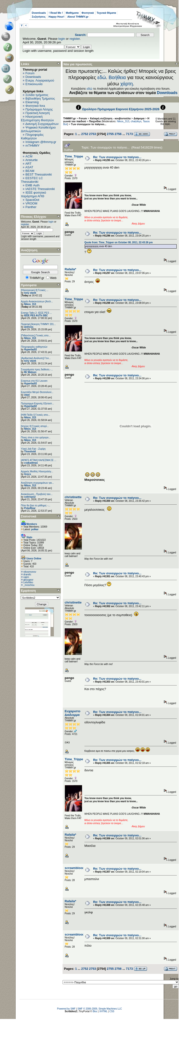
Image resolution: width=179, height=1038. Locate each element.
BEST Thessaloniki (39, 174)
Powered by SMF (66, 1008)
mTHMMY (33, 145)
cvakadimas (31, 462)
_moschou (28, 585)
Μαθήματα (72, 12)
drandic (27, 574)
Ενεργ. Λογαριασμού (40, 80)
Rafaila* (70, 269)
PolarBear (29, 508)
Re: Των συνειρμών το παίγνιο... (117, 157)
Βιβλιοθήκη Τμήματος (40, 98)
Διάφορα (139, 118)
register (75, 39)
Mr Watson (30, 372)
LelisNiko (28, 582)
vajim (26, 577)
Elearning (32, 102)
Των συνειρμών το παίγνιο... (88, 124)
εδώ (101, 77)
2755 (110, 134)
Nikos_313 (30, 304)
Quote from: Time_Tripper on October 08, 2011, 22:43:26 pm (118, 242)
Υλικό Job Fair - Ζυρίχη (33, 449)
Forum (30, 73)
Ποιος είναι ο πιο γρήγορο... (36, 437)
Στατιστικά (28, 516)
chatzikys (136, 121)
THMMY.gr (69, 118)
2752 (84, 134)
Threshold (30, 451)
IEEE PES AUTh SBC (36, 315)
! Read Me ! (56, 12)
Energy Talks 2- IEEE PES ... (36, 313)
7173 (129, 134)
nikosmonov (29, 571)
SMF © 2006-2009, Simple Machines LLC (99, 1008)
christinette (73, 497)
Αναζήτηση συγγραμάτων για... (37, 483)
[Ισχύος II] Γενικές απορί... (35, 426)
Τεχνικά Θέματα (106, 12)
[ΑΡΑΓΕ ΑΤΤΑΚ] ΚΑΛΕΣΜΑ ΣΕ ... (38, 460)
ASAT (29, 167)
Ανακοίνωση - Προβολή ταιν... (36, 494)
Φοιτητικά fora (35, 106)
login (61, 39)
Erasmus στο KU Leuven (34, 381)
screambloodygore (79, 868)
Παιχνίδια (95, 121)
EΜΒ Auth (33, 185)
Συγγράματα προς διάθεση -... (37, 369)
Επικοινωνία (34, 84)
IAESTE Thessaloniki (40, 189)
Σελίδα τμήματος (37, 95)
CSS (111, 1011)
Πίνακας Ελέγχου (33, 216)
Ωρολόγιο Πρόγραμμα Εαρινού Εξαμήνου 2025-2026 (120, 109)
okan (27, 394)
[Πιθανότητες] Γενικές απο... (36, 335)
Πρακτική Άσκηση (38, 113)
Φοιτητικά (88, 12)
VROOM (31, 203)
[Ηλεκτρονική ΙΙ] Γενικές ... (34, 290)
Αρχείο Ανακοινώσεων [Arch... (37, 301)
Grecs (27, 474)
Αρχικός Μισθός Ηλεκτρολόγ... (37, 471)
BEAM (30, 171)
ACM (29, 156)
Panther (31, 207)
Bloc (95, 1011)
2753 (92, 134)
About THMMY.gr (78, 16)
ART (28, 163)
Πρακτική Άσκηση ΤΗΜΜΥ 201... (38, 324)
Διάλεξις (28, 327)
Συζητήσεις (39, 16)
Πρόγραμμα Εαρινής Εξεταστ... (37, 403)
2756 (118, 134)
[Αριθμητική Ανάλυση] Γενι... (36, 358)
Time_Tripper (74, 156)
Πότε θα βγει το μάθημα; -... (35, 505)
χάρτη (126, 83)
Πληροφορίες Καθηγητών (32, 136)
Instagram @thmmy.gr (41, 142)
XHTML (103, 1011)
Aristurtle (31, 160)
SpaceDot (32, 200)
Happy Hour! (56, 16)
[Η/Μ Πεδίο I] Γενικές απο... (35, 415)
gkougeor (28, 579)
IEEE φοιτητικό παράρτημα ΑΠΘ (33, 194)
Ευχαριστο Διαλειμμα (72, 713)
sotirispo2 (30, 496)
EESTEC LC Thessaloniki (32, 179)
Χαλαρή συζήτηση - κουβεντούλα (110, 118)
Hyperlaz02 (30, 349)
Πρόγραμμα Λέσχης (39, 109)
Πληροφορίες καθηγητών (34, 347)
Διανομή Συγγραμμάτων (41, 124)
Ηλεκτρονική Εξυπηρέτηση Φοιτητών (37, 118)
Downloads (39, 12)
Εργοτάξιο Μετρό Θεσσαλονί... (37, 392)
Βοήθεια (117, 77)
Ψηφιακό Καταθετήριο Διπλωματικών (38, 129)
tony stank (30, 293)
